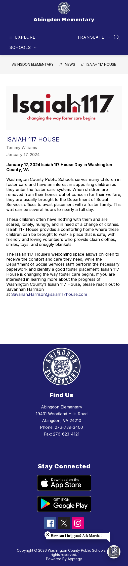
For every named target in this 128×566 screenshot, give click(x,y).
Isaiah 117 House (101, 64)
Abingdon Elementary (33, 64)
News (70, 64)
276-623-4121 (66, 434)
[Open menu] (21, 37)
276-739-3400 (69, 427)
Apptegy (75, 559)
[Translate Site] (93, 37)
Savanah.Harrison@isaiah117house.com (49, 294)
